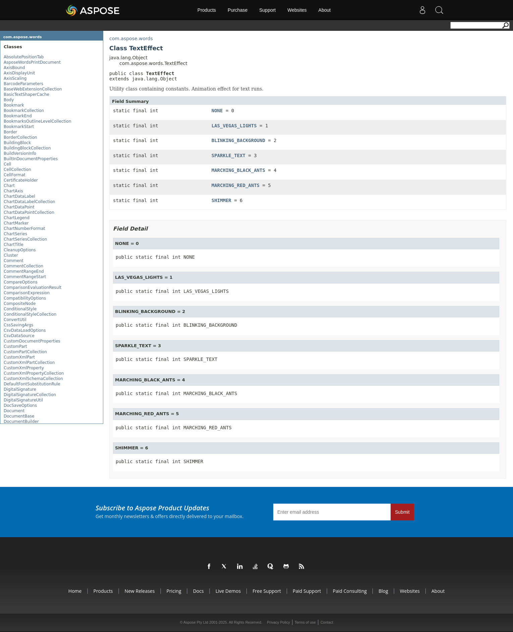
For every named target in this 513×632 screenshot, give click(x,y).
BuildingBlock (17, 142)
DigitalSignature (20, 389)
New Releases (140, 591)
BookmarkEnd (18, 116)
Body (9, 100)
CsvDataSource (19, 335)
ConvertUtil (15, 319)
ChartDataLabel (19, 196)
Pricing (173, 591)
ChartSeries (15, 234)
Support (267, 10)
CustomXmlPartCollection (29, 362)
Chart (9, 185)
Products (206, 10)
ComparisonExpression (27, 293)
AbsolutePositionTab (24, 57)
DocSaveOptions (20, 405)
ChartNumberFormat (24, 228)
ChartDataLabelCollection (29, 201)
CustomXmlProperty (24, 368)
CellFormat (14, 175)
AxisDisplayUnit (19, 73)
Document (14, 410)
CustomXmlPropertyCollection (34, 373)
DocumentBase (19, 416)
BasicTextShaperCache (26, 94)
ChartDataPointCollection (29, 212)
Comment (13, 260)
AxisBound (14, 67)
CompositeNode (20, 303)
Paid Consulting (350, 591)
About (325, 10)
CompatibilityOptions (25, 298)
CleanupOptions (20, 250)
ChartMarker (16, 223)
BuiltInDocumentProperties (31, 158)
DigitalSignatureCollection (30, 394)
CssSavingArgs (18, 325)
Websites (296, 10)
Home (75, 591)
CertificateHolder (21, 180)
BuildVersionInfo (20, 153)
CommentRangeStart (25, 276)
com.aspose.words (22, 37)
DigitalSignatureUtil (23, 400)
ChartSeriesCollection (25, 239)
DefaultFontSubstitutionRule (32, 384)
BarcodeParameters (23, 83)
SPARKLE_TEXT (228, 155)
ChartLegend (17, 217)
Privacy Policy (278, 622)
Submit (402, 512)
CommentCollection (23, 266)
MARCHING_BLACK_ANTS (238, 170)
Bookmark (14, 105)
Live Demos (228, 591)
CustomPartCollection (25, 352)
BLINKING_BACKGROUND (238, 140)
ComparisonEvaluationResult (32, 287)
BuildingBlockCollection (27, 148)
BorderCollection (20, 137)
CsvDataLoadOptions (25, 330)
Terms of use (305, 622)
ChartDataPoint (19, 207)
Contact (327, 622)
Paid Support (307, 591)
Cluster (11, 255)
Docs (198, 591)
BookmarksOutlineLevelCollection (37, 121)
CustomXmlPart (19, 357)
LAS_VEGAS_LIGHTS (234, 125)
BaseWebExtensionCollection (33, 89)
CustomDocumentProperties (32, 341)
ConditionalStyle (20, 309)
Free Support (266, 591)
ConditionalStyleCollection (30, 314)
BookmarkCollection (24, 110)
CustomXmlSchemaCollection (33, 378)
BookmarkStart (19, 126)
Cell (7, 164)
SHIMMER (221, 200)
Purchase (237, 10)
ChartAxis (13, 191)
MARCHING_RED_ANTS (236, 185)
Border (10, 132)
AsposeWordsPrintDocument (32, 62)
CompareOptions (21, 282)
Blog (383, 591)
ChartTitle (13, 244)
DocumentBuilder (21, 421)
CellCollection (17, 169)
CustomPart (15, 346)
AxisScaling (15, 78)
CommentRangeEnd (24, 271)
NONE (217, 110)
